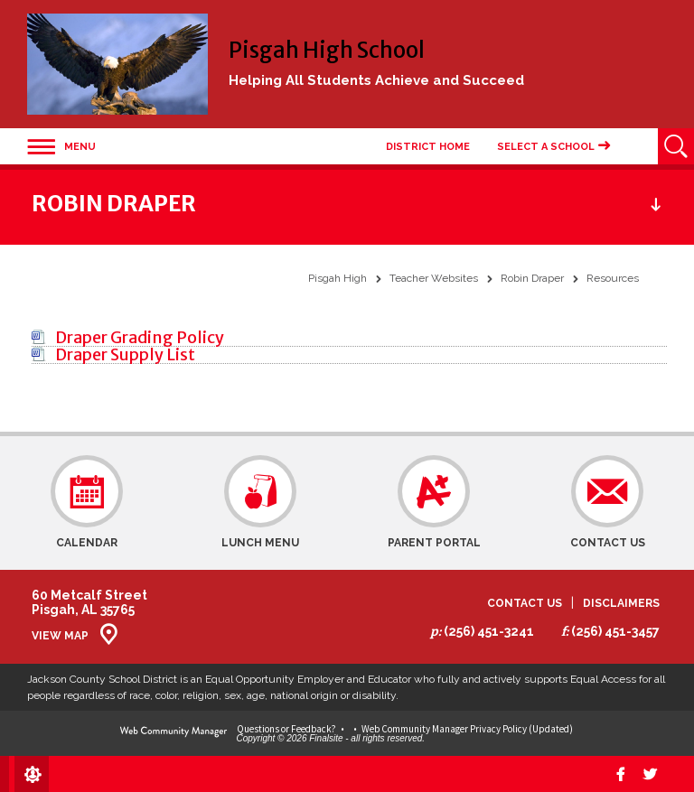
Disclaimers (621, 604)
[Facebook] (619, 774)
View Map (60, 635)
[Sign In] (29, 774)
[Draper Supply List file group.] (125, 354)
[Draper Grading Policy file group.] (139, 337)
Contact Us (524, 604)
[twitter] (650, 774)
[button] (61, 146)
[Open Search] (676, 146)
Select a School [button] (546, 147)
